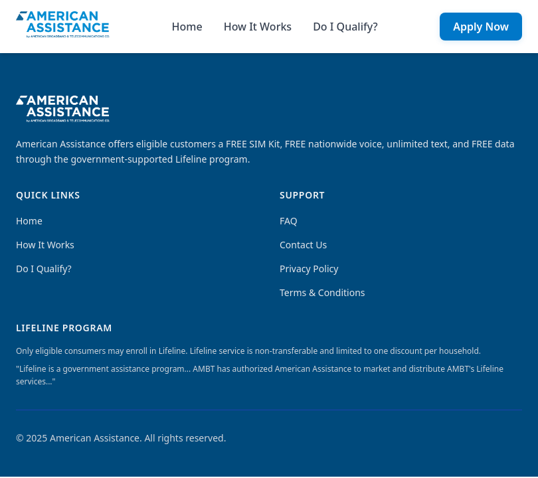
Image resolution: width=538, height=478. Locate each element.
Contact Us (303, 244)
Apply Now (481, 26)
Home (187, 26)
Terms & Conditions (322, 292)
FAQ (289, 220)
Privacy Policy (309, 268)
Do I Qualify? (345, 26)
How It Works (258, 26)
